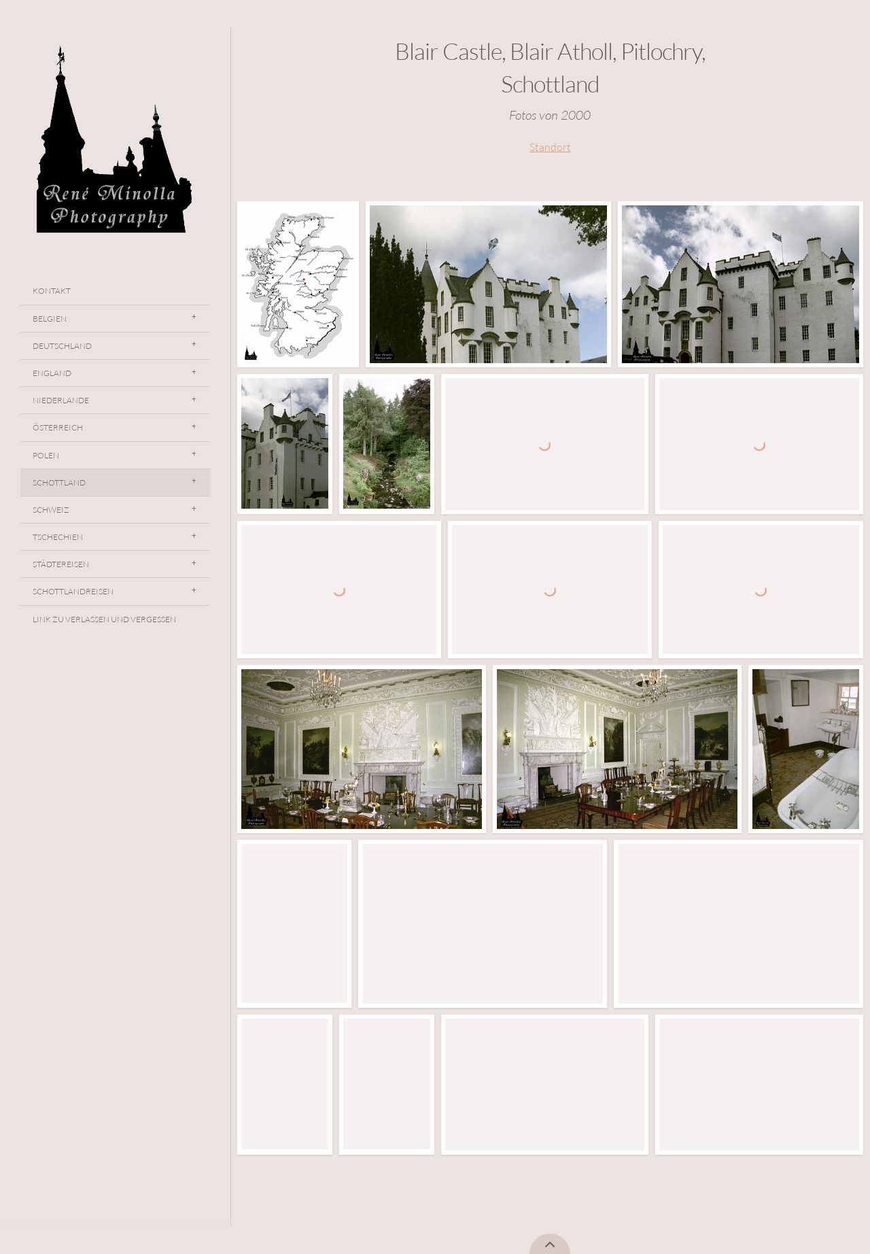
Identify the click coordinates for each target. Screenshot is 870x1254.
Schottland (59, 482)
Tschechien (58, 537)
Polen (46, 455)
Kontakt (52, 291)
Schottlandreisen (73, 591)
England (52, 373)
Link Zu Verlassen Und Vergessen (104, 619)
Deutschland (62, 346)
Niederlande (61, 400)
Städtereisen (61, 564)
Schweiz (51, 510)
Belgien (50, 319)
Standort (550, 147)
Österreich (58, 427)
